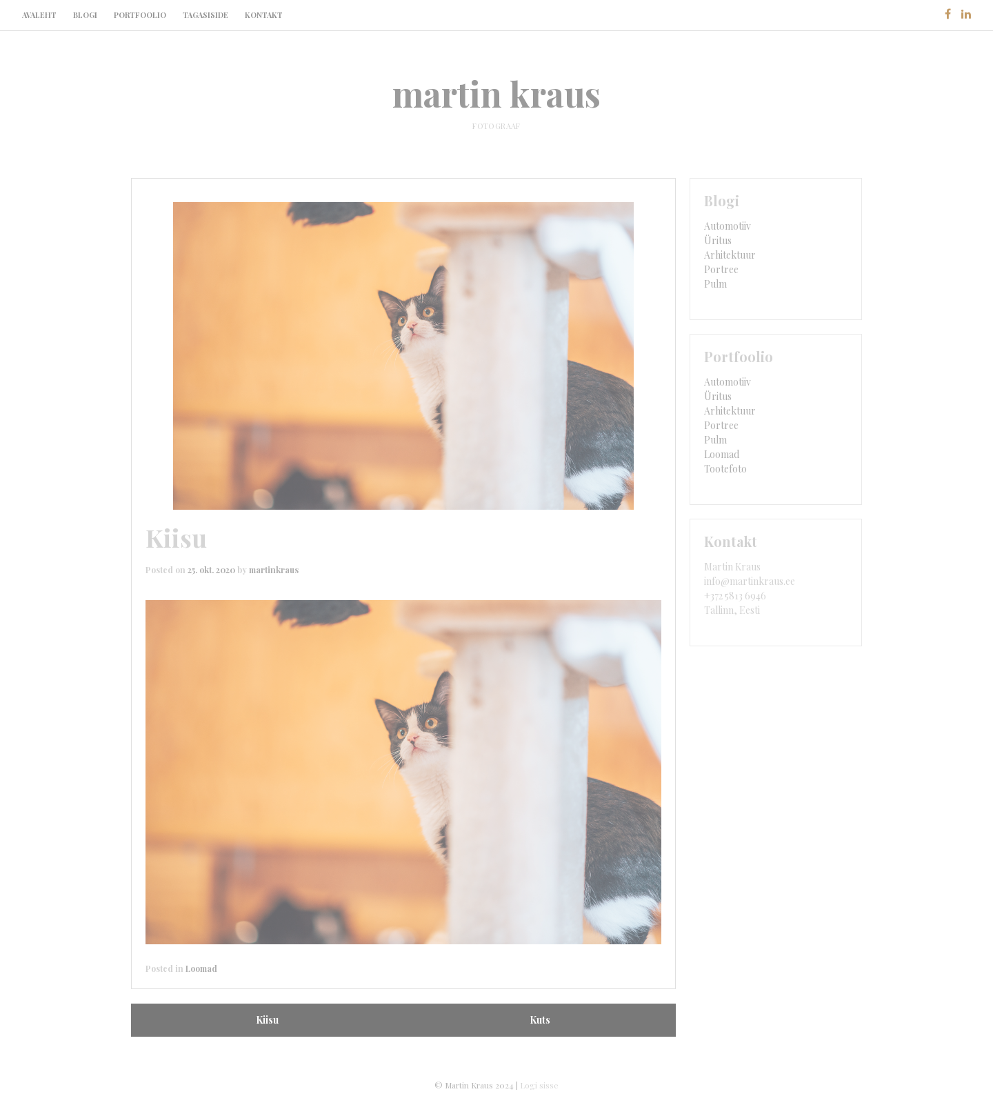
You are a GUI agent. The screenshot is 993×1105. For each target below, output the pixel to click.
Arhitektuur (730, 254)
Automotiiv (727, 225)
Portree (721, 269)
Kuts (540, 1019)
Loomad (201, 968)
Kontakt (264, 15)
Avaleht (39, 15)
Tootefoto (725, 468)
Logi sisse (539, 1085)
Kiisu (267, 1019)
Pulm (715, 283)
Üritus (718, 240)
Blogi (85, 15)
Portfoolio (140, 15)
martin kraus (496, 93)
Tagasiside (205, 15)
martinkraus (274, 569)
